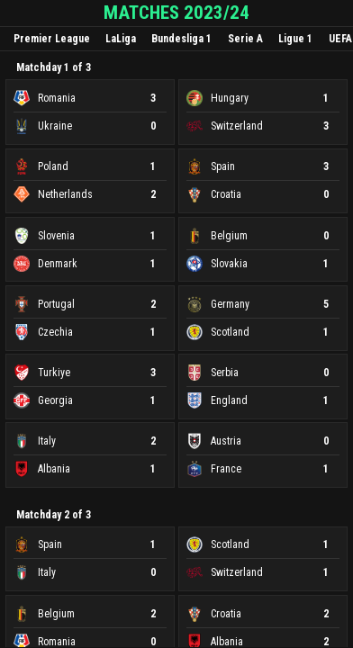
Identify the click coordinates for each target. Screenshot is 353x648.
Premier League (52, 38)
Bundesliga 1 (181, 38)
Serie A (245, 38)
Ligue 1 (295, 38)
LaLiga (120, 38)
